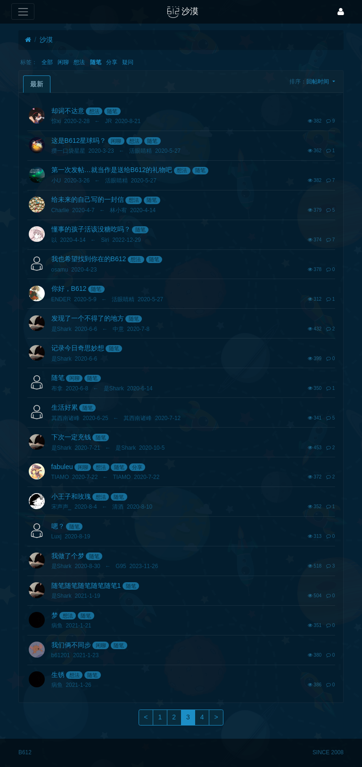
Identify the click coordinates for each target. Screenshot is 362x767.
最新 (36, 84)
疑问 (127, 62)
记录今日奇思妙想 (77, 348)
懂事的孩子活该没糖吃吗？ (91, 229)
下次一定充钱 (71, 437)
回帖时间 (318, 81)
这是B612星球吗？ (79, 140)
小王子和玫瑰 (71, 496)
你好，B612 (69, 288)
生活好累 (64, 407)
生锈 (58, 674)
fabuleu (62, 466)
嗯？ (58, 526)
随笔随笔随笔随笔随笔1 (86, 585)
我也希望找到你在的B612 (88, 259)
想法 (79, 62)
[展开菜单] (22, 11)
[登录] (340, 11)
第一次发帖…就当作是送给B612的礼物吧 (112, 169)
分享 (111, 62)
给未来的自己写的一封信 (87, 199)
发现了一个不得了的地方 (87, 318)
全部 (47, 62)
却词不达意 (67, 111)
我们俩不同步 (71, 645)
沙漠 (46, 39)
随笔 (95, 62)
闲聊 (63, 62)
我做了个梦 (67, 556)
